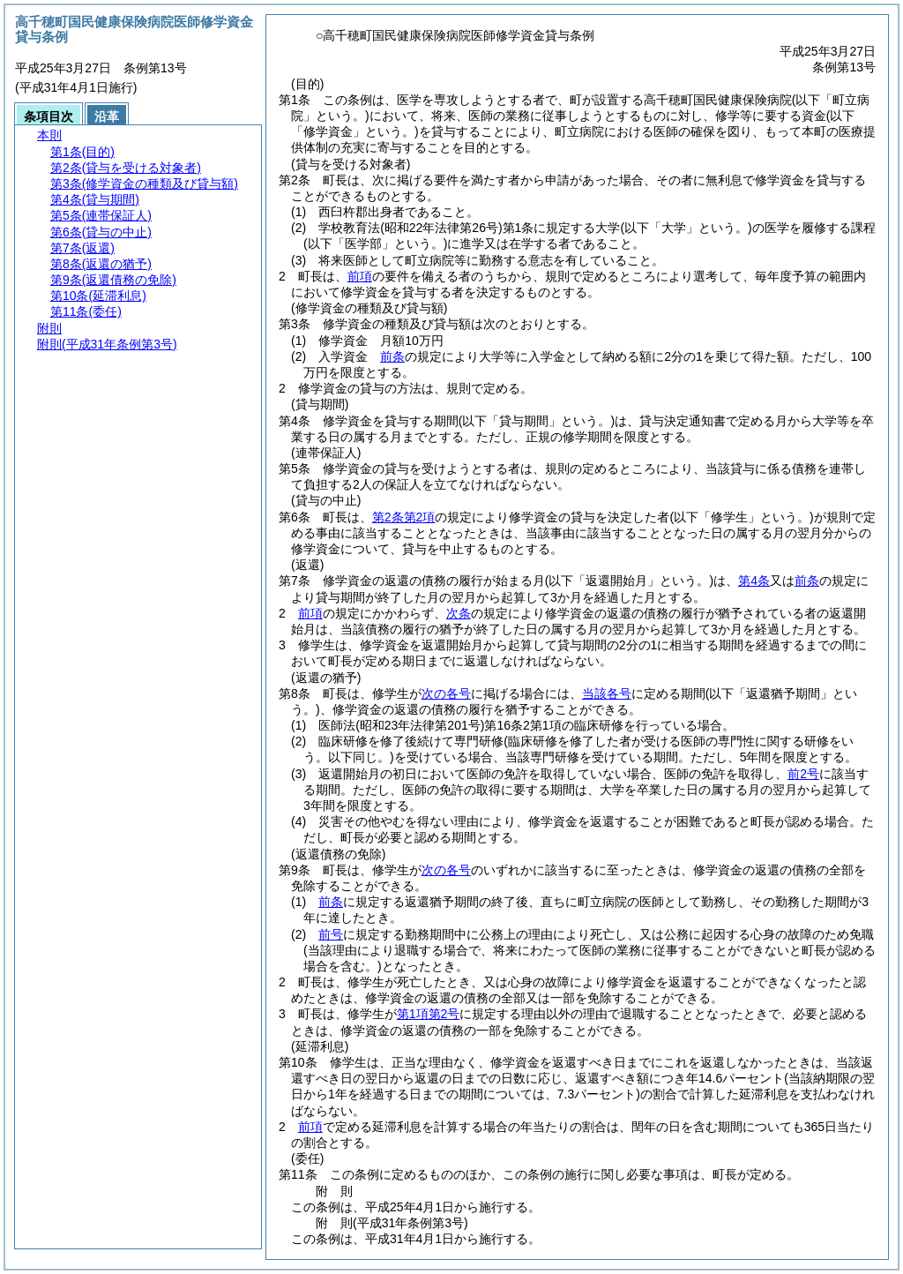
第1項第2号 (428, 1014)
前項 (359, 276)
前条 (392, 356)
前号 (330, 934)
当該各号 (606, 693)
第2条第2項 (404, 517)
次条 (458, 613)
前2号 (803, 774)
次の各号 (446, 693)
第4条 (754, 580)
